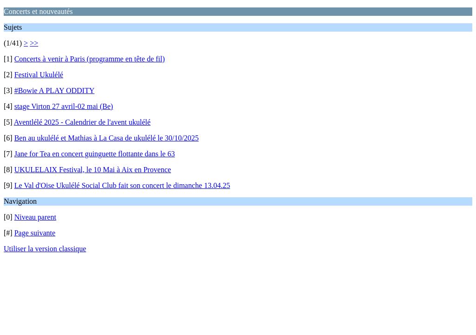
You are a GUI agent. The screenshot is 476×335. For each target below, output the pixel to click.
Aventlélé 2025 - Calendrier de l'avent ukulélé (82, 122)
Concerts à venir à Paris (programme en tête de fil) (89, 59)
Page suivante (34, 233)
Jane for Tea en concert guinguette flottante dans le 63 (94, 154)
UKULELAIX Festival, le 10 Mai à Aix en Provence (92, 170)
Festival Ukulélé (38, 75)
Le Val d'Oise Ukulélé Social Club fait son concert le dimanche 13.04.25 (122, 185)
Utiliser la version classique (45, 249)
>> (34, 43)
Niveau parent (35, 217)
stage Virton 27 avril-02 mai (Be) (63, 106)
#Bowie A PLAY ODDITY (54, 90)
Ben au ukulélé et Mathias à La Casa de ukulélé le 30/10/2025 (106, 138)
